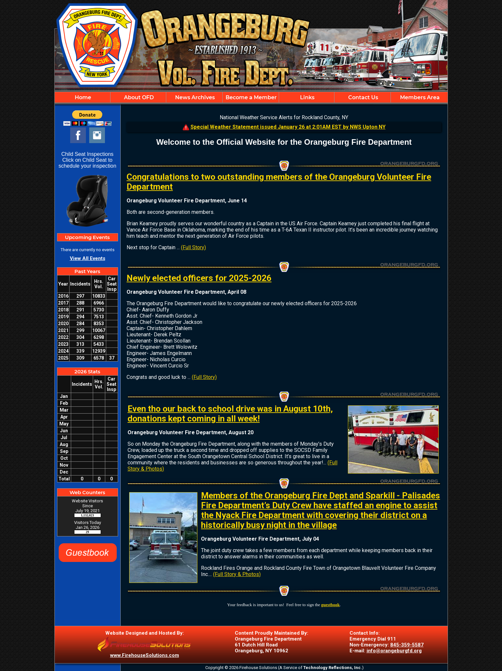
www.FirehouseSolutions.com (144, 655)
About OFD (138, 97)
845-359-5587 (407, 645)
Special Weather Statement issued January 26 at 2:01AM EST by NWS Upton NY (288, 127)
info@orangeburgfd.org (394, 651)
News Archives (194, 97)
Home (82, 97)
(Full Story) (193, 247)
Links (306, 97)
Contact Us (362, 97)
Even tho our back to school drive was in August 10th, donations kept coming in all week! (230, 413)
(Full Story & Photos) (237, 574)
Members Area (419, 97)
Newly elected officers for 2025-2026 (199, 278)
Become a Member (250, 97)
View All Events (87, 258)
